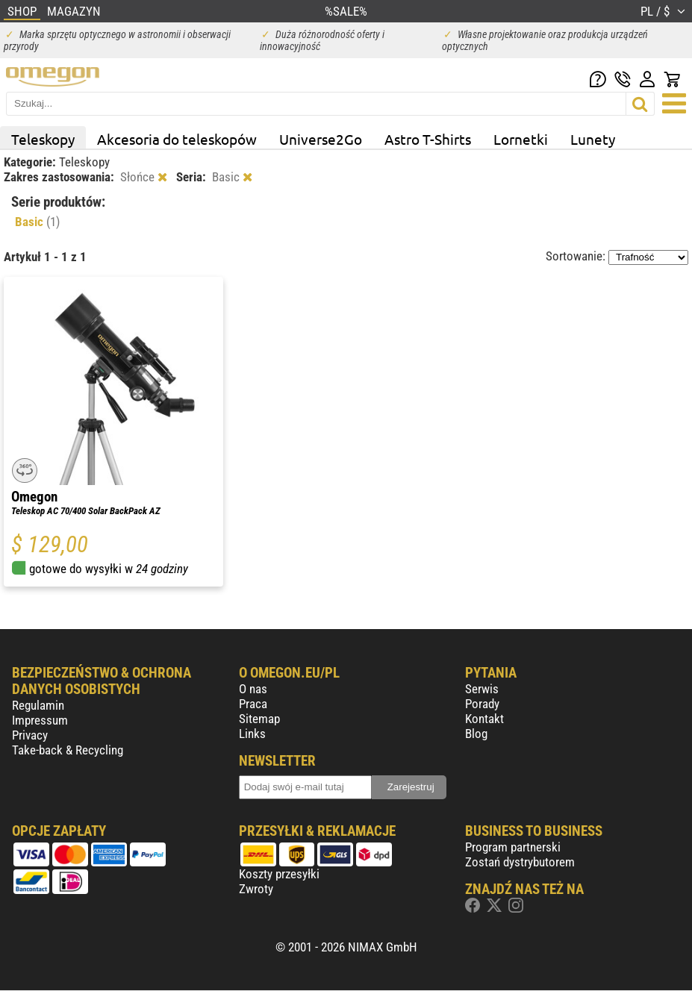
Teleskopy (43, 139)
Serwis (482, 688)
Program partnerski (513, 847)
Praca (253, 703)
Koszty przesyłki (279, 873)
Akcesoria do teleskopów (177, 139)
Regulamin (38, 705)
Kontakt (484, 718)
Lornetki (520, 139)
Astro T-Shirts (427, 139)
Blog (476, 733)
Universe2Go (320, 139)
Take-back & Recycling (67, 750)
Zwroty (256, 888)
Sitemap (259, 718)
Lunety (592, 139)
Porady (482, 703)
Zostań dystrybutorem (520, 861)
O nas (253, 688)
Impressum (40, 720)
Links (252, 733)
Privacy (30, 735)
